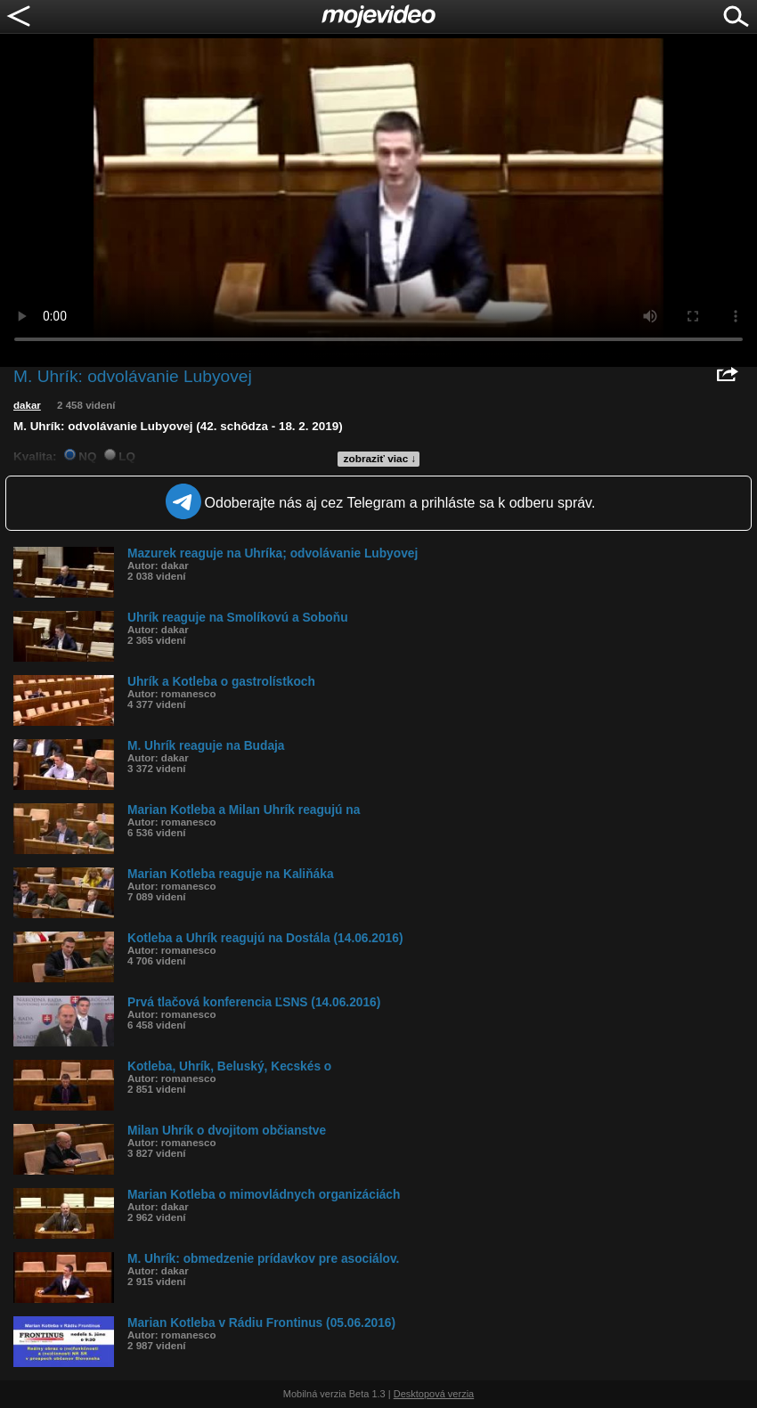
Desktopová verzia (434, 1393)
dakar (27, 405)
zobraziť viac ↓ (380, 458)
